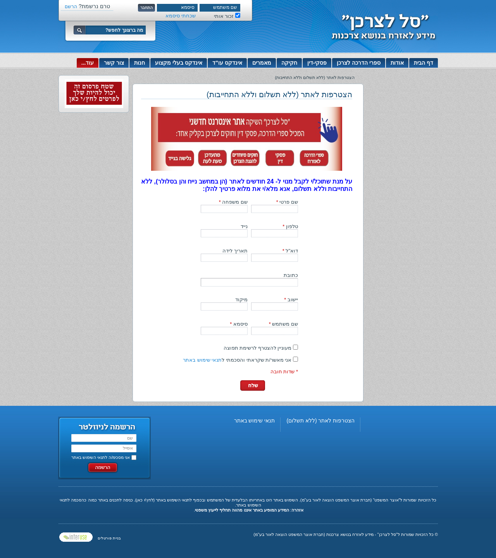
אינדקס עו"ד (227, 63)
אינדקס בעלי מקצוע (178, 63)
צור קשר (114, 63)
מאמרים (261, 63)
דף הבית (423, 63)
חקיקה (289, 63)
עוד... (87, 63)
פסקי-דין (317, 63)
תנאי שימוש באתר (202, 360)
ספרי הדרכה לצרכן (359, 63)
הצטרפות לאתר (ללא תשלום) (320, 420)
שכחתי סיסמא (180, 16)
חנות (139, 63)
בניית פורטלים (109, 538)
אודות (397, 63)
